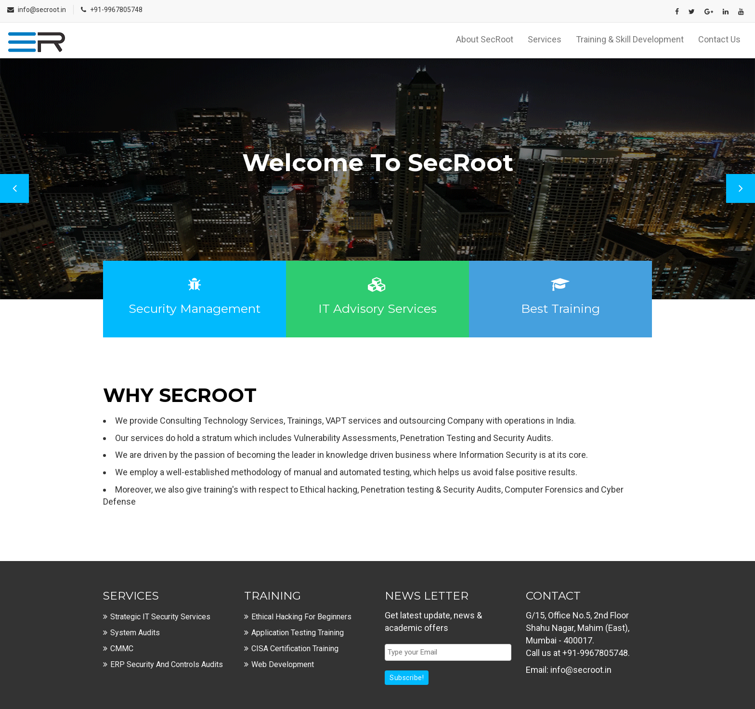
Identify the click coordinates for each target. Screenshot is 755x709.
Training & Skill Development (630, 39)
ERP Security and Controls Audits (166, 664)
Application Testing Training (297, 632)
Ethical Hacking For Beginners (301, 616)
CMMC (121, 648)
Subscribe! (407, 678)
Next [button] (740, 188)
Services (544, 39)
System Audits (135, 632)
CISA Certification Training (294, 648)
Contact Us (719, 39)
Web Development (282, 664)
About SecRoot (484, 39)
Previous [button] (14, 188)
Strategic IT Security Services (160, 616)
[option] (377, 178)
